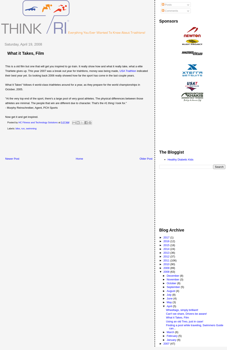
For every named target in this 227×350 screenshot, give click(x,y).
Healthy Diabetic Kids (181, 159)
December (173, 275)
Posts (167, 4)
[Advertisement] (77, 144)
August (171, 291)
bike (18, 128)
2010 (166, 264)
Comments (170, 10)
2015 (166, 245)
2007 (166, 343)
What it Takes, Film (25, 53)
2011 (166, 260)
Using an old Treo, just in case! (184, 321)
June (170, 298)
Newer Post (12, 158)
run (23, 128)
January (172, 339)
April (170, 306)
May (170, 302)
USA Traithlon (127, 71)
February (172, 335)
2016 (166, 241)
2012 (166, 256)
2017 (166, 237)
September (174, 287)
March (171, 332)
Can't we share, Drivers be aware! (186, 313)
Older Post (146, 158)
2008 (166, 271)
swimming (31, 128)
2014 (166, 249)
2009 (166, 268)
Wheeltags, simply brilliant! (182, 310)
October (172, 283)
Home (79, 158)
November (173, 279)
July (169, 294)
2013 (166, 252)
